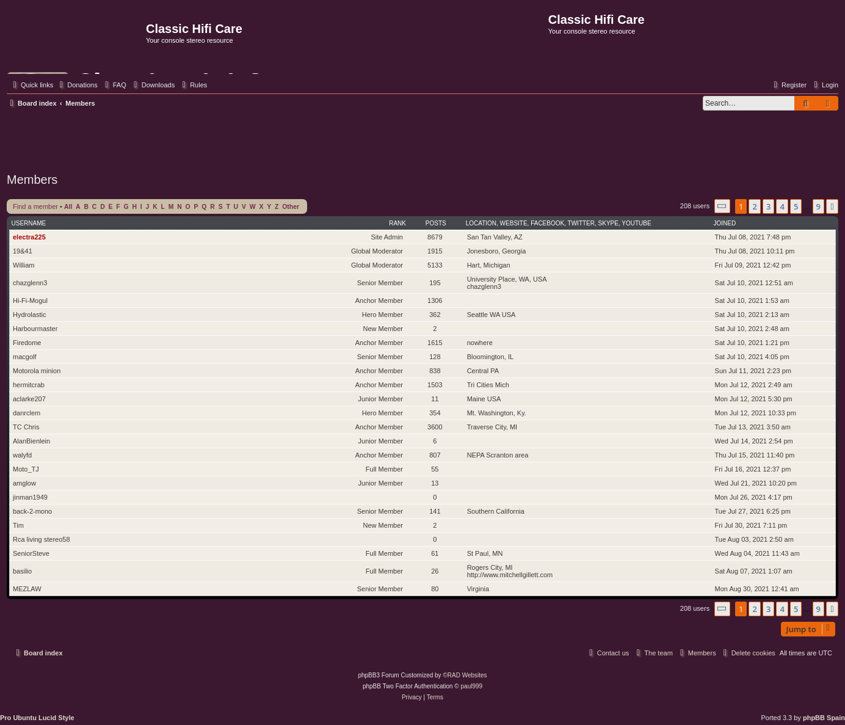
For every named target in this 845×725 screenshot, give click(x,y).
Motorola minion (36, 370)
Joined (725, 223)
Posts (436, 223)
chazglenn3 (30, 282)
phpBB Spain (824, 717)
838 (434, 370)
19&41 (22, 251)
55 (434, 469)
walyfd (22, 455)
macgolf (25, 356)
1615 (434, 342)
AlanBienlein (31, 441)
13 (434, 483)
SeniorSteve (31, 553)
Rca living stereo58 (41, 539)
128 (434, 356)
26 (434, 571)
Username (29, 223)
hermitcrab (29, 384)
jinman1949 (30, 497)
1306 (434, 300)
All (68, 206)
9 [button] (818, 206)
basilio (22, 571)
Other (290, 206)
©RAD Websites (465, 675)
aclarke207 (29, 399)
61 (434, 553)
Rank (397, 223)
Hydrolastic (29, 314)
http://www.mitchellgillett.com (510, 574)
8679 (434, 237)
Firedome (27, 342)
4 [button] (782, 206)
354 (434, 413)
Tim (18, 525)
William (23, 265)
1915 (434, 251)
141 (434, 511)
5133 (434, 265)
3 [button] (768, 206)
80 (434, 588)
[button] (722, 206)
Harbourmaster (35, 328)
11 (434, 399)
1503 (434, 384)
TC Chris (26, 427)
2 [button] (754, 206)
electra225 (29, 237)
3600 (434, 427)
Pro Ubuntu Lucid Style (37, 717)
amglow (24, 483)
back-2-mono (32, 511)
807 (434, 455)
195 (434, 282)
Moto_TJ (26, 469)
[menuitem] (77, 85)
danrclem (26, 413)
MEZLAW (27, 588)
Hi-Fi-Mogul (30, 300)
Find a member (35, 206)
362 (434, 314)
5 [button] (796, 206)
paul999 (472, 686)
